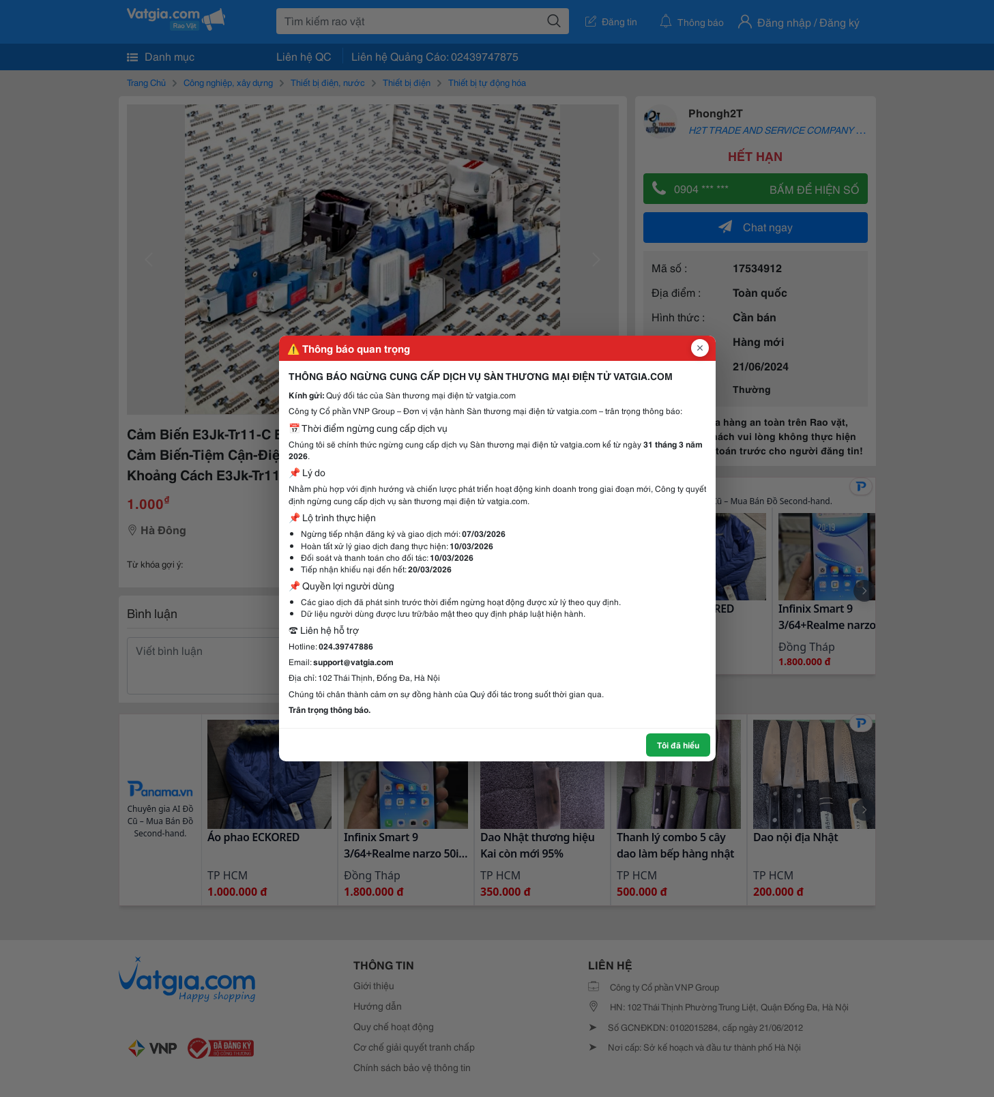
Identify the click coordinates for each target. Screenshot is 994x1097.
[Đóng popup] (700, 348)
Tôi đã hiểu (678, 744)
